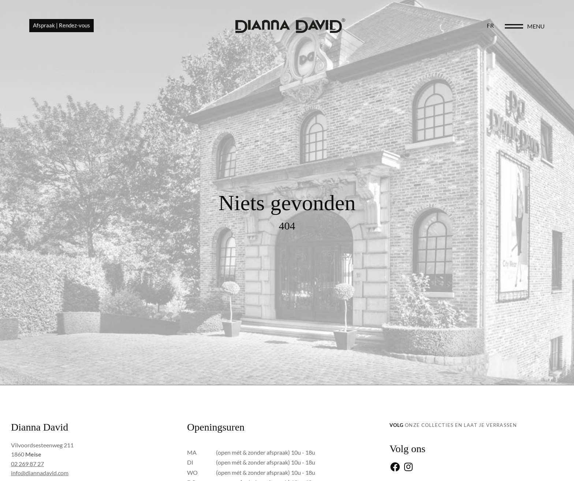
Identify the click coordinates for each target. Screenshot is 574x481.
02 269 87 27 (27, 463)
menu (536, 26)
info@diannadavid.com (39, 472)
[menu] (514, 26)
